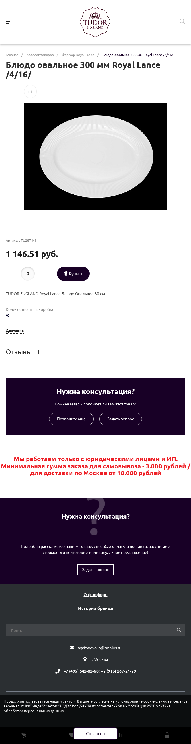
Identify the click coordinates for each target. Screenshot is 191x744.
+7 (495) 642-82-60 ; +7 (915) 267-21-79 (100, 671)
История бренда (95, 608)
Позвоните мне (71, 419)
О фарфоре (96, 594)
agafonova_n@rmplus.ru (99, 648)
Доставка (15, 331)
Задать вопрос (120, 419)
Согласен (95, 733)
